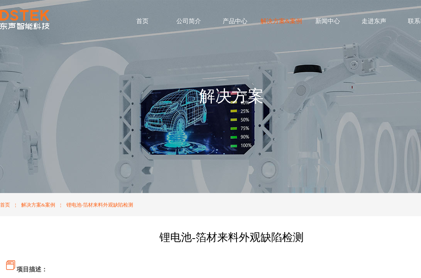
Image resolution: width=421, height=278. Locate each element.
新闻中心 (327, 21)
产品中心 (235, 21)
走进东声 (374, 21)
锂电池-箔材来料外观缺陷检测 (99, 205)
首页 (142, 21)
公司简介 (188, 21)
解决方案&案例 (281, 21)
